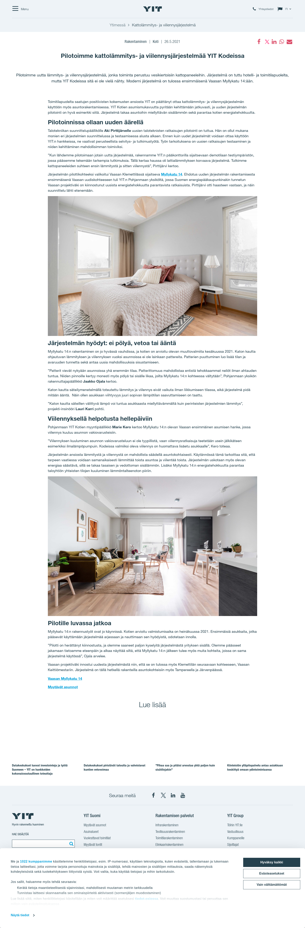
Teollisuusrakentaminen (170, 831)
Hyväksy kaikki (271, 862)
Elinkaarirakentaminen (169, 844)
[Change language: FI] (285, 9)
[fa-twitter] (266, 42)
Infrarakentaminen (166, 825)
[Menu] (20, 9)
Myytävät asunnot (63, 687)
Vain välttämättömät (272, 884)
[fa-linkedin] (274, 42)
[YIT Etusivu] (152, 9)
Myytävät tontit (93, 844)
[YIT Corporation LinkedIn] (173, 795)
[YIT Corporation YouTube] (183, 795)
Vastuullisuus (235, 831)
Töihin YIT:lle (235, 825)
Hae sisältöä (20, 834)
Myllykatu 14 (171, 174)
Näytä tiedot (20, 915)
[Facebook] (259, 42)
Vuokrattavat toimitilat (97, 838)
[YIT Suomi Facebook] (153, 795)
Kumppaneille (235, 838)
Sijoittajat (233, 844)
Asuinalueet (91, 831)
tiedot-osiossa (146, 898)
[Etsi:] (71, 843)
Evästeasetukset (271, 873)
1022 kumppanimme (36, 861)
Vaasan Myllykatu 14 (65, 678)
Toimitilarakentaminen (169, 838)
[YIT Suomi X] (163, 795)
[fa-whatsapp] (281, 42)
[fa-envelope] (289, 42)
